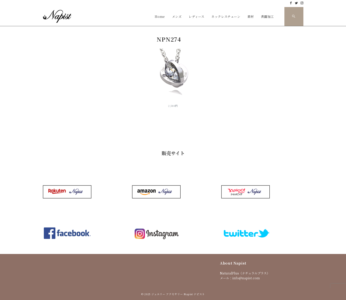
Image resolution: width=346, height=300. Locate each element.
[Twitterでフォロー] (296, 3)
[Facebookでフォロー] (290, 3)
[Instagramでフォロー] (302, 3)
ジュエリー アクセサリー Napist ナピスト (178, 294)
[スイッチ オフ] (293, 16)
